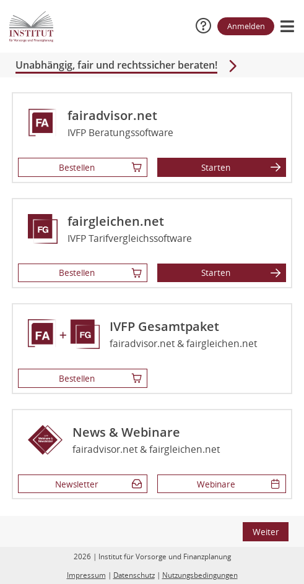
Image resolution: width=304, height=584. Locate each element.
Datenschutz (134, 575)
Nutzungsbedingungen (200, 575)
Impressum (86, 575)
